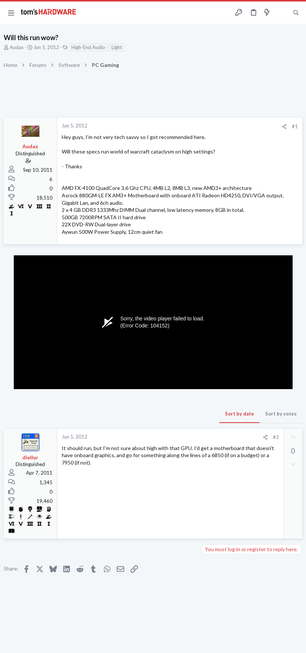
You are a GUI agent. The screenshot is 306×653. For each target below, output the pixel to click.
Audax (17, 47)
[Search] (296, 12)
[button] (11, 12)
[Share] (284, 126)
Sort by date (239, 414)
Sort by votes (281, 414)
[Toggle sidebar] (281, 12)
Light (117, 47)
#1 (295, 126)
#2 (276, 437)
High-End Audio (88, 47)
